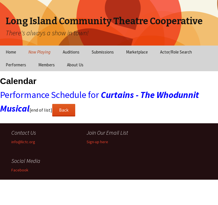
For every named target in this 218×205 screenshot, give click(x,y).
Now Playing (39, 52)
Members (46, 64)
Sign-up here (97, 141)
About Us (75, 64)
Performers (16, 64)
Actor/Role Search (176, 52)
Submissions (103, 52)
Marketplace (137, 52)
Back (63, 110)
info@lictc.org (23, 141)
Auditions (71, 52)
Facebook (19, 170)
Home (11, 52)
